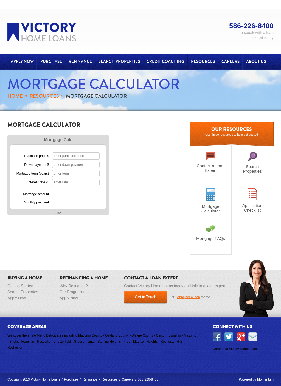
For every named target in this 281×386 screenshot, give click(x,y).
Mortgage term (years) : (33, 173)
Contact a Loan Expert (210, 162)
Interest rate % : (39, 182)
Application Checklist (252, 200)
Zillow (58, 213)
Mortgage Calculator (210, 200)
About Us (256, 61)
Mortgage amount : (37, 194)
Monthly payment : (37, 202)
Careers (230, 61)
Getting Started (20, 286)
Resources (203, 61)
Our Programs (72, 292)
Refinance (80, 61)
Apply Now (22, 61)
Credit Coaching (165, 61)
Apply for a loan (188, 297)
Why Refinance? (74, 286)
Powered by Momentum (256, 379)
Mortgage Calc (58, 139)
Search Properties (119, 61)
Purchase (51, 61)
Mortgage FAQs (210, 233)
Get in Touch (145, 297)
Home (15, 96)
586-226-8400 (148, 379)
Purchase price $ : (37, 156)
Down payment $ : (37, 165)
